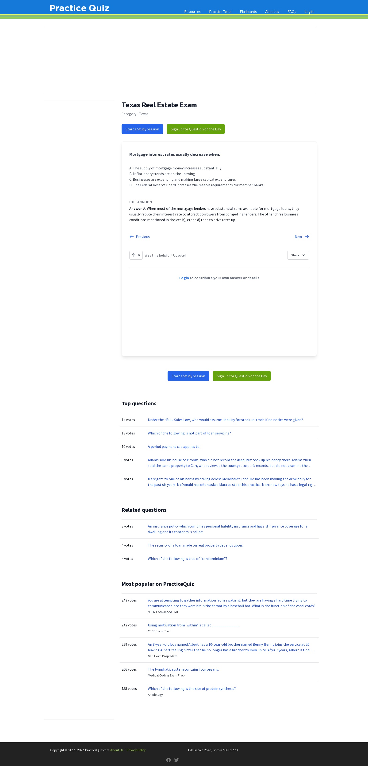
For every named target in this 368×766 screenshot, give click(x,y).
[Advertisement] (180, 60)
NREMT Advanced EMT (163, 612)
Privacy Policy (136, 750)
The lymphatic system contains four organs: (183, 669)
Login (309, 11)
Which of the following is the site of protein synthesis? (192, 688)
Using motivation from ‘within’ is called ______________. (193, 625)
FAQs (292, 11)
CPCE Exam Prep (159, 631)
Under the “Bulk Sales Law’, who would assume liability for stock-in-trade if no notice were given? (225, 419)
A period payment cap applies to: (174, 446)
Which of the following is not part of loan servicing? (189, 433)
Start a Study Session (142, 129)
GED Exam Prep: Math (162, 656)
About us (272, 11)
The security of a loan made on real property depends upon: (195, 545)
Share (298, 255)
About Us (116, 750)
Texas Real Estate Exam (159, 105)
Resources (192, 11)
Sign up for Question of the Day (196, 129)
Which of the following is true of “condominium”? (187, 558)
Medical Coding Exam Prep (166, 675)
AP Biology (155, 694)
